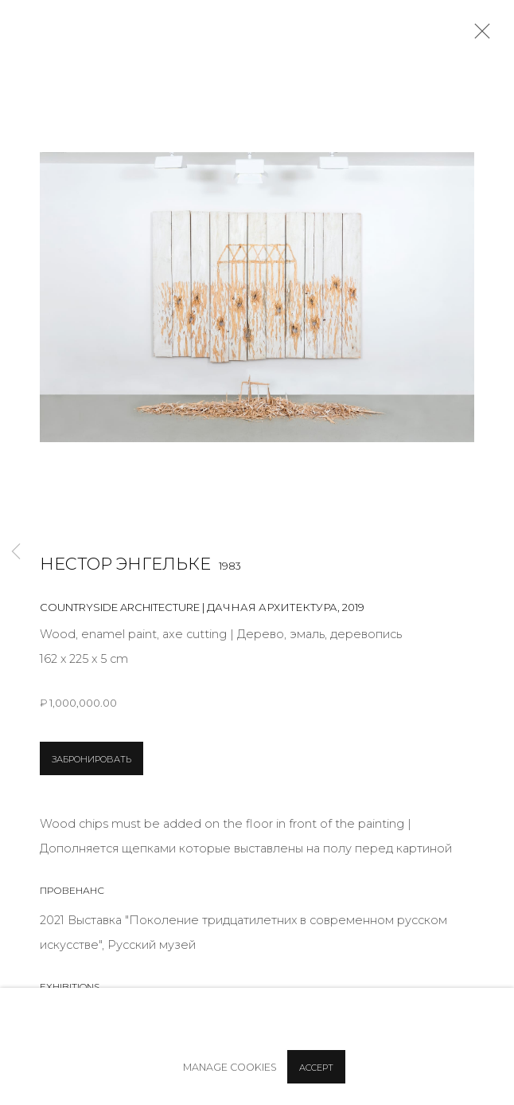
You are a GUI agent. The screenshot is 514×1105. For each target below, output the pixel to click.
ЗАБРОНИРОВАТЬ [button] (91, 759)
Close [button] (478, 36)
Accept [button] (316, 1067)
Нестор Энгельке (125, 564)
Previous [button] (16, 552)
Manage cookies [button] (230, 1067)
